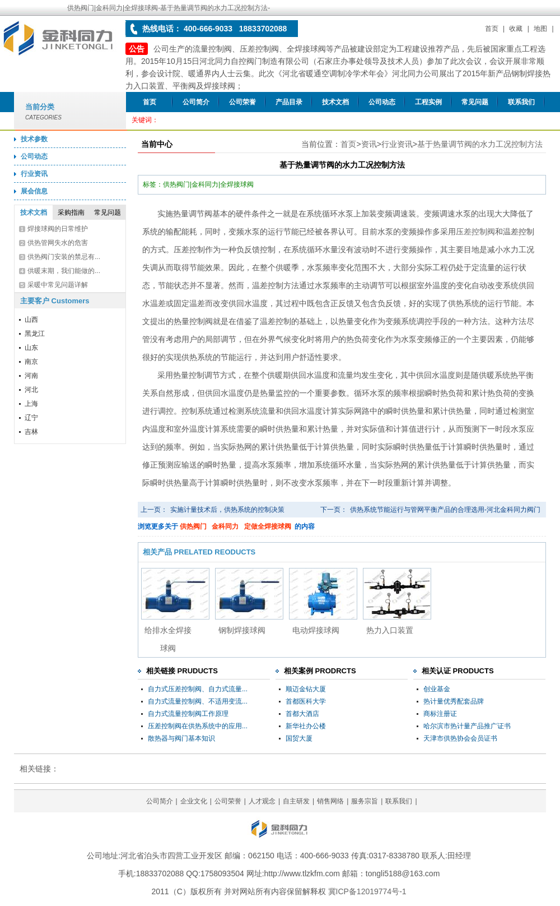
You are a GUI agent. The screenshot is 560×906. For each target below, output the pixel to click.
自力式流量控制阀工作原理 (188, 714)
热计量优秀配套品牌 (453, 701)
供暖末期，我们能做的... (63, 271)
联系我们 (521, 102)
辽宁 (31, 418)
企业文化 (193, 801)
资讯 (369, 144)
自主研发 (296, 801)
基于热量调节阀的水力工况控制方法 (480, 144)
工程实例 (428, 102)
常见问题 (474, 102)
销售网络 (330, 801)
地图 (540, 29)
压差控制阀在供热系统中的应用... (198, 726)
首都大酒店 (302, 714)
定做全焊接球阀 (267, 526)
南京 (31, 362)
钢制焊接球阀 (241, 630)
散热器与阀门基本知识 (181, 738)
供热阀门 (193, 526)
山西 (31, 319)
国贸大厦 (299, 738)
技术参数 (34, 139)
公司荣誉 (242, 102)
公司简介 (196, 102)
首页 (491, 29)
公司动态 (381, 102)
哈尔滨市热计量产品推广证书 (467, 726)
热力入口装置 (389, 630)
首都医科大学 (306, 701)
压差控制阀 (475, 231)
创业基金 (436, 689)
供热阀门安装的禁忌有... (63, 257)
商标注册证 (440, 714)
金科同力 (225, 526)
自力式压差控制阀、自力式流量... (198, 689)
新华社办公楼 (306, 726)
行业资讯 (34, 174)
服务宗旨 (364, 801)
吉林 (31, 432)
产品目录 (289, 102)
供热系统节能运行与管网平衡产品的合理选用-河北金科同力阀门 (445, 510)
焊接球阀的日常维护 (57, 229)
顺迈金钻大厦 (306, 689)
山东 (31, 348)
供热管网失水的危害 (57, 243)
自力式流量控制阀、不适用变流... (198, 701)
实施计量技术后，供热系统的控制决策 (227, 510)
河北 (31, 390)
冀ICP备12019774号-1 (367, 891)
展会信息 (34, 191)
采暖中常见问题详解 (57, 285)
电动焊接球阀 (315, 630)
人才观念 (262, 801)
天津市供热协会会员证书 (460, 738)
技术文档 (335, 102)
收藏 (515, 29)
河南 (31, 376)
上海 (31, 404)
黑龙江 (35, 334)
